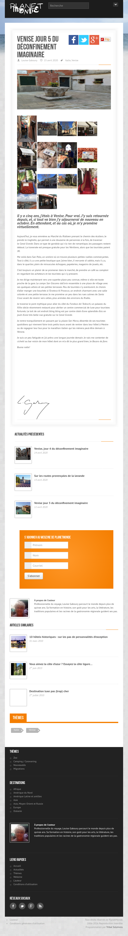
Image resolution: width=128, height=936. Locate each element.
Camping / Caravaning (24, 761)
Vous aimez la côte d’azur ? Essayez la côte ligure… (61, 664)
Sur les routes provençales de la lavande (59, 476)
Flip (105, 39)
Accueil (17, 865)
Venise (75, 60)
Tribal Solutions (114, 927)
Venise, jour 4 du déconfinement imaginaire (61, 448)
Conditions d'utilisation (25, 884)
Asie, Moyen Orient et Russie (28, 803)
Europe (17, 807)
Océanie (17, 811)
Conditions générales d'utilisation (27, 923)
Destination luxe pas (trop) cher (49, 691)
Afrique (17, 789)
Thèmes (18, 717)
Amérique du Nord (22, 792)
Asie (15, 800)
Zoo (15, 757)
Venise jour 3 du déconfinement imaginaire (61, 503)
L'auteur (17, 880)
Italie (68, 60)
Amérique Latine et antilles (27, 796)
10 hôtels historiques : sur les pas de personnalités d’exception (68, 637)
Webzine (17, 876)
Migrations (18, 768)
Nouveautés (19, 765)
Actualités (18, 869)
